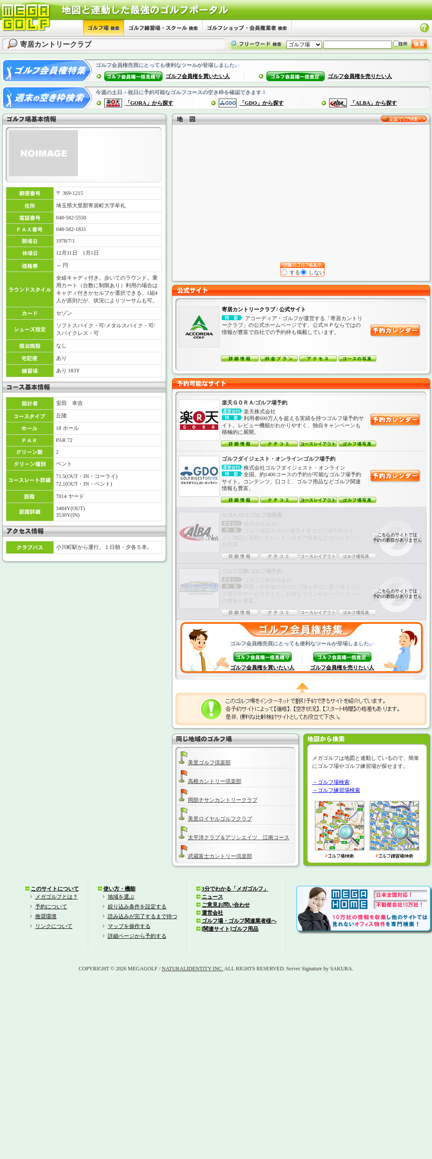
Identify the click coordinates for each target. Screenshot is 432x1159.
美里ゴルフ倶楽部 (209, 762)
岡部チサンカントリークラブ (222, 800)
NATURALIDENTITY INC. (192, 968)
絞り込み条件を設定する (137, 906)
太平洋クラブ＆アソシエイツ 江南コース (238, 837)
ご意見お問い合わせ (226, 905)
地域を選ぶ (121, 897)
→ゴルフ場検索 (331, 782)
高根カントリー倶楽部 (214, 781)
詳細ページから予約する (137, 936)
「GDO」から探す (262, 103)
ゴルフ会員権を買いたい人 (198, 76)
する (291, 272)
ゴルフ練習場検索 (339, 790)
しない (313, 272)
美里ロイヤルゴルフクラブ (220, 819)
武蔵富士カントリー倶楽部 (220, 856)
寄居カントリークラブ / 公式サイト (264, 309)
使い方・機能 (119, 889)
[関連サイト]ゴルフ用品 (230, 929)
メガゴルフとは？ (56, 897)
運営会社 (212, 913)
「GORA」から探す (149, 103)
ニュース (212, 897)
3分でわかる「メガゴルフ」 (235, 889)
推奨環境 (46, 916)
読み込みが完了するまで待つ (142, 916)
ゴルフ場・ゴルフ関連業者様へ (239, 921)
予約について (51, 906)
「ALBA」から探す (373, 103)
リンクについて (54, 926)
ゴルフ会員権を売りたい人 (360, 76)
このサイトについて (55, 889)
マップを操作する (129, 926)
